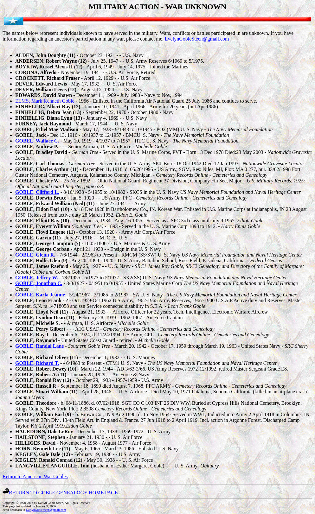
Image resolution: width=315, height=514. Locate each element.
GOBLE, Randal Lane (39, 346)
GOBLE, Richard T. (37, 363)
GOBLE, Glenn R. (35, 254)
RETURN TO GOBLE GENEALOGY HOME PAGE (60, 492)
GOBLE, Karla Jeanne (40, 294)
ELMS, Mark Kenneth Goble (44, 101)
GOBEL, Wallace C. (37, 140)
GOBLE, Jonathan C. (38, 283)
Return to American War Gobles (35, 476)
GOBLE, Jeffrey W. (36, 277)
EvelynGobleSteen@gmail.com (197, 38)
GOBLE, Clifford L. (37, 192)
